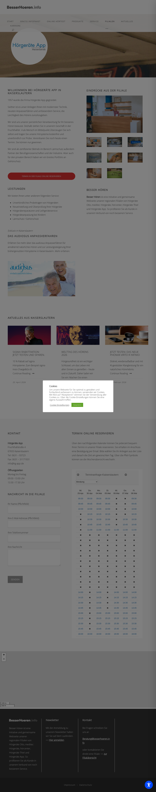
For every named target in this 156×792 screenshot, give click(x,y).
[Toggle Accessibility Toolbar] (148, 784)
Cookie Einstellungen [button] (59, 405)
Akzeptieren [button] (77, 405)
